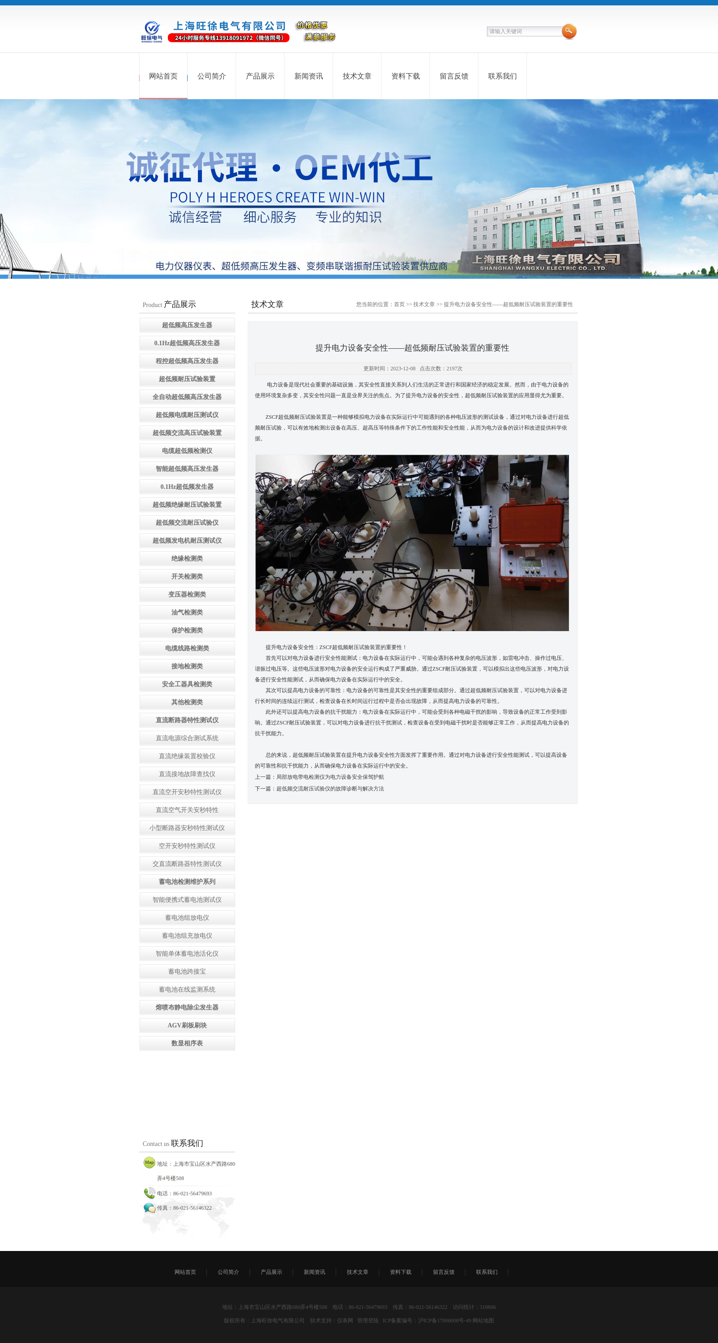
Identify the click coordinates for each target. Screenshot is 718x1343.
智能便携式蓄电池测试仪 (187, 899)
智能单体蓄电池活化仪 (187, 953)
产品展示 (260, 76)
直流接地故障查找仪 (187, 774)
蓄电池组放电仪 (187, 917)
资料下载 (405, 76)
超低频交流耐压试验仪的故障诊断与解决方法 (330, 789)
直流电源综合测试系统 (187, 738)
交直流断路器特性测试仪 (187, 863)
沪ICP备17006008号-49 (445, 1320)
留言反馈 (454, 76)
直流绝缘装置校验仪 (187, 756)
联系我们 (502, 76)
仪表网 (345, 1320)
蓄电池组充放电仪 (187, 935)
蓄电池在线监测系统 (187, 989)
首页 (399, 304)
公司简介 (211, 76)
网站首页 (163, 76)
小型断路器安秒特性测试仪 (187, 828)
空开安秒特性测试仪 (187, 846)
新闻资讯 (308, 76)
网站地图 (483, 1320)
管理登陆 (368, 1320)
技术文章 (357, 76)
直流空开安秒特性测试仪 (187, 792)
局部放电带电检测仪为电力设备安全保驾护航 (330, 777)
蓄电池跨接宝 (187, 971)
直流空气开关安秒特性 (187, 810)
